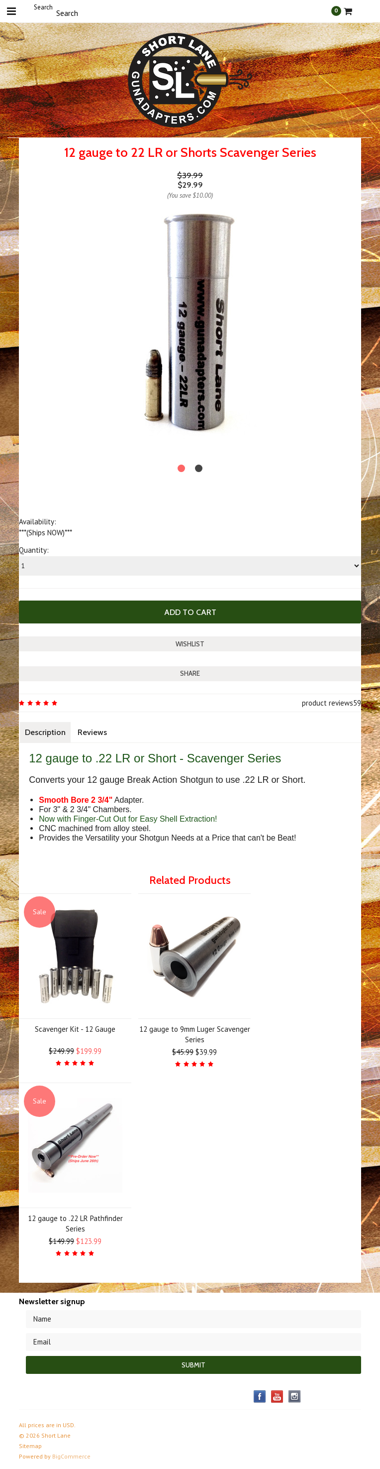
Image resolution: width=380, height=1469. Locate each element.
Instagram (294, 1396)
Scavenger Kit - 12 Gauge (75, 1029)
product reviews (327, 703)
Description (45, 732)
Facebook (260, 1396)
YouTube (277, 1396)
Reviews (92, 732)
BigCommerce (71, 1456)
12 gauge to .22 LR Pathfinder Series (75, 1223)
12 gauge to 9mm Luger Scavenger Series (194, 1034)
